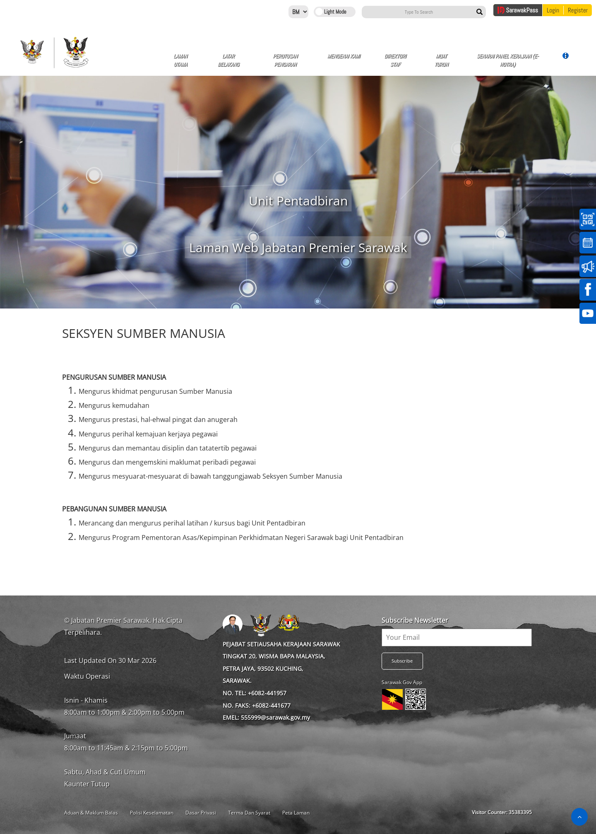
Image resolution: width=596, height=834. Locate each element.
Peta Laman (296, 812)
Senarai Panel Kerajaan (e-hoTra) (507, 60)
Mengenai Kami (343, 59)
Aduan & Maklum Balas (91, 812)
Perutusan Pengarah (285, 60)
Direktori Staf (395, 60)
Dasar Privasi (200, 812)
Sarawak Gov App (402, 682)
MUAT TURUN (441, 60)
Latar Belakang (228, 60)
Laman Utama (180, 60)
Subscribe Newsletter (415, 620)
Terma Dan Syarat (249, 812)
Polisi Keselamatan (151, 812)
